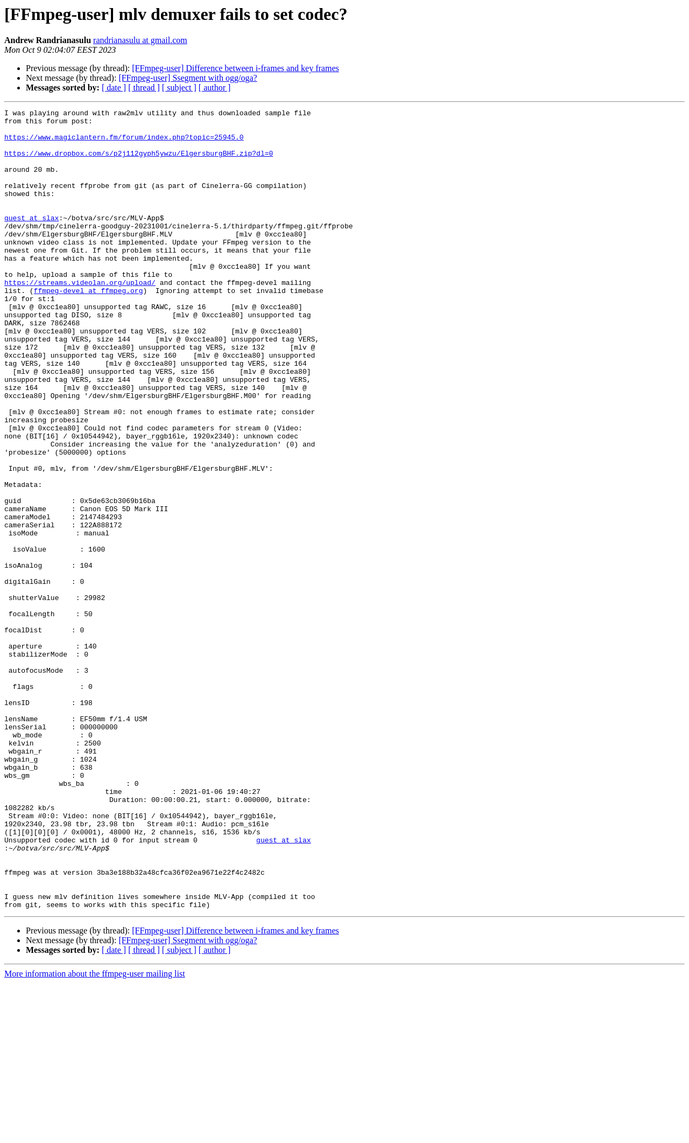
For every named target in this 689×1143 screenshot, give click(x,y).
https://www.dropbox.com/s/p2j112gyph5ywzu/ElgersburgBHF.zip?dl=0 (138, 163)
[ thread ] (144, 87)
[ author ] (215, 87)
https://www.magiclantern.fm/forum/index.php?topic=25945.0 (124, 143)
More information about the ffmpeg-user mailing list (94, 1133)
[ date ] (114, 87)
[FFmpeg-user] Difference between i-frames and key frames (235, 68)
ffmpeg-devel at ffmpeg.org (88, 327)
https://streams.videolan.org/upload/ (80, 318)
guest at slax (31, 240)
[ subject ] (179, 87)
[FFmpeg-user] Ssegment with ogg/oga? (187, 77)
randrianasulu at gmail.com (140, 40)
